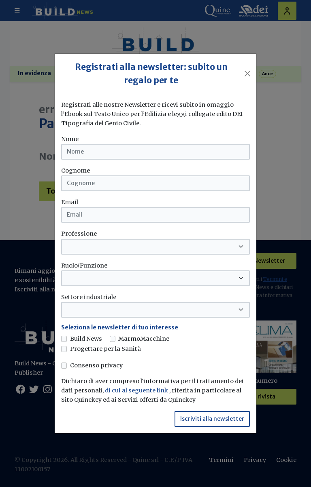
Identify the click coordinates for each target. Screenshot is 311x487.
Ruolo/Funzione (84, 265)
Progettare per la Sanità (105, 348)
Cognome (75, 170)
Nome (70, 139)
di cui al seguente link (137, 390)
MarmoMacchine (143, 338)
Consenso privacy (96, 365)
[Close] (247, 73)
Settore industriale (88, 297)
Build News (86, 338)
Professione (79, 233)
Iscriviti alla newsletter (212, 418)
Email (69, 202)
